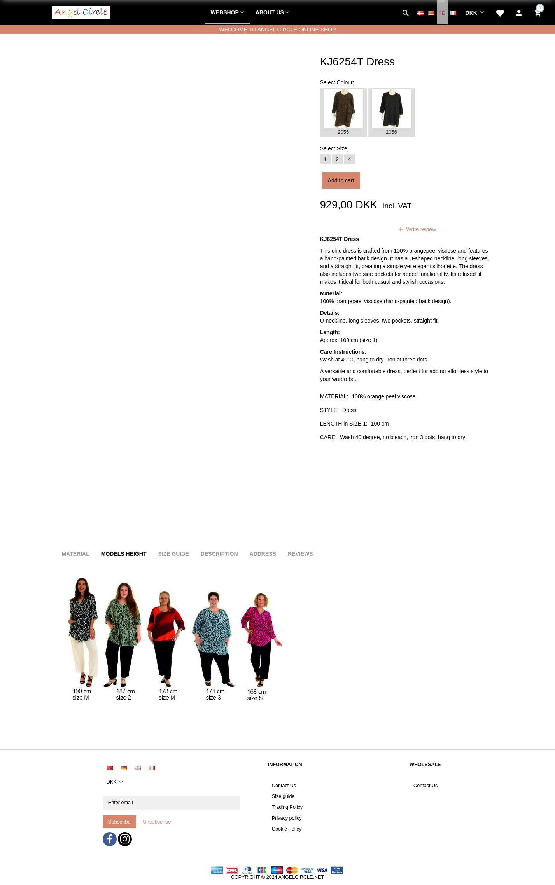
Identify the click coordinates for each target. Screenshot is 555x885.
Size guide (283, 796)
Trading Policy (287, 807)
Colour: (337, 82)
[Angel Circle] (81, 11)
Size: (334, 148)
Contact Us (284, 785)
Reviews (300, 554)
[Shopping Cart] (538, 12)
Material (75, 554)
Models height (124, 554)
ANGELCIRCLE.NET (301, 877)
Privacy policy (287, 818)
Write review (420, 229)
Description (219, 554)
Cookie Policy (286, 829)
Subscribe (119, 822)
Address (263, 554)
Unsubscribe (157, 822)
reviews (373, 229)
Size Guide (173, 554)
